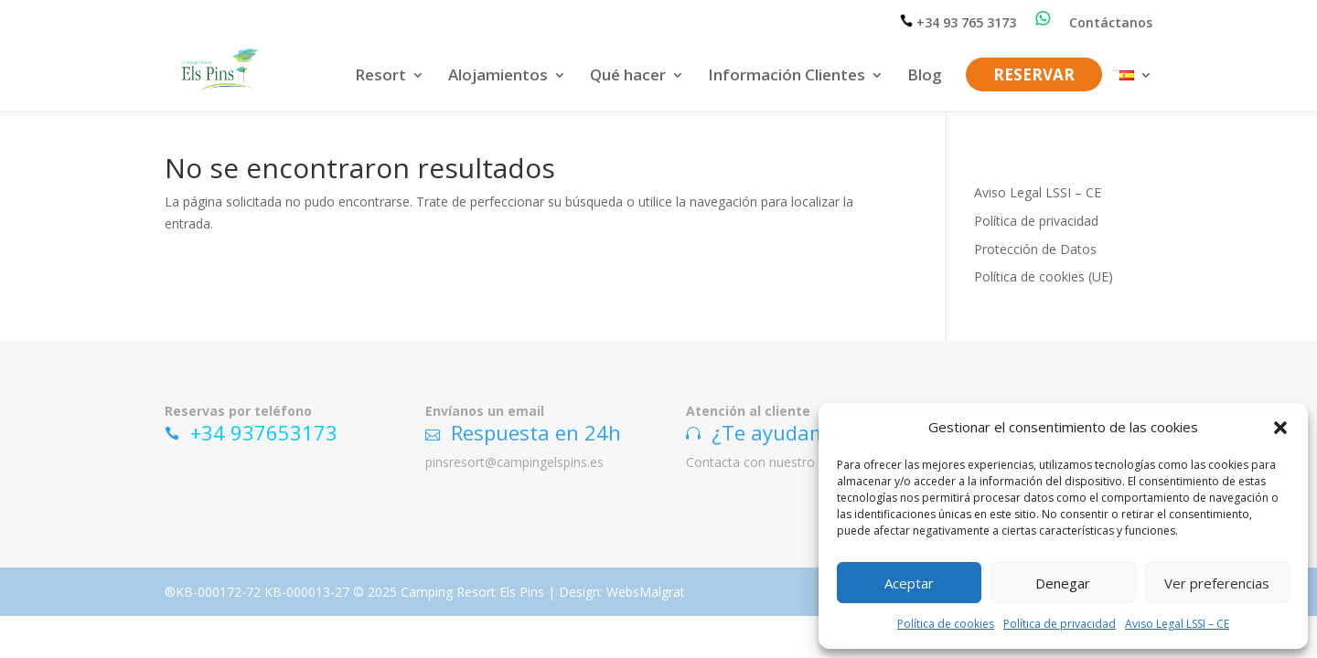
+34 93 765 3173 (958, 22)
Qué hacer (628, 77)
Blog (924, 77)
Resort (380, 77)
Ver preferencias (1216, 583)
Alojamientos (498, 77)
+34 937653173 (263, 432)
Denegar (1062, 583)
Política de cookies (945, 623)
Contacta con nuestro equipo (772, 462)
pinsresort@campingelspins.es (514, 462)
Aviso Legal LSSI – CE (1177, 623)
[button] (1280, 428)
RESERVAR (1034, 77)
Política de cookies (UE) (1043, 276)
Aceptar (909, 583)
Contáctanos (1110, 23)
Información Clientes (786, 77)
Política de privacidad (1059, 623)
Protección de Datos (1035, 249)
